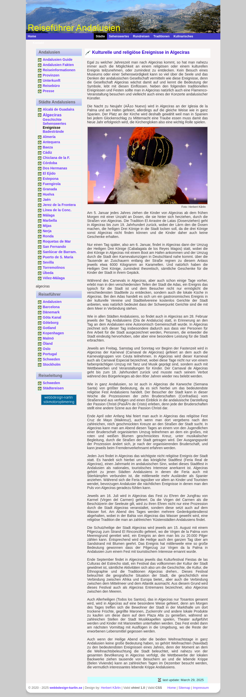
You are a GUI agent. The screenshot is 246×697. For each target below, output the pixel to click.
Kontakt (36, 43)
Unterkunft (52, 80)
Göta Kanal (52, 317)
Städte (100, 36)
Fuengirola (52, 184)
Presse (48, 91)
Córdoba (50, 163)
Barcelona (51, 307)
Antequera (51, 142)
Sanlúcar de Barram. (60, 252)
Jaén (47, 200)
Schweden (51, 359)
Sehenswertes (119, 36)
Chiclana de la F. (56, 158)
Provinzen (51, 75)
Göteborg (51, 323)
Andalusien (52, 302)
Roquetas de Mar (57, 241)
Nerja (47, 231)
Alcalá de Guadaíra (58, 109)
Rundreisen (141, 36)
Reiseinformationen (59, 70)
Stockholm (52, 364)
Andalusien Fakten (58, 65)
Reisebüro (51, 86)
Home (32, 36)
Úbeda (48, 273)
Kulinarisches (183, 36)
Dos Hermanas (55, 168)
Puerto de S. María (58, 257)
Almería (49, 137)
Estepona (51, 179)
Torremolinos (54, 268)
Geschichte (52, 120)
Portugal (50, 354)
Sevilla (48, 262)
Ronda (48, 236)
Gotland (49, 328)
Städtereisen (53, 388)
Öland (48, 344)
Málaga (49, 215)
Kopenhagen (53, 333)
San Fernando (54, 247)
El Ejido (49, 173)
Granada (50, 189)
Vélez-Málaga (54, 278)
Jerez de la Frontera (59, 205)
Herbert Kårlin (111, 688)
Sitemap (184, 688)
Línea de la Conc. (57, 210)
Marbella (50, 220)
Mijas (47, 226)
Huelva (48, 194)
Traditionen (162, 36)
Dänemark (51, 312)
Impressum (201, 688)
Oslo (47, 349)
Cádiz (47, 152)
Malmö (48, 338)
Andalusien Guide (58, 60)
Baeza (48, 147)
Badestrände (53, 132)
